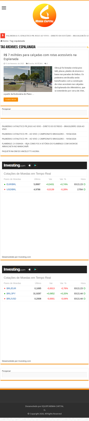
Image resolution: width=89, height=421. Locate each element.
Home (4, 41)
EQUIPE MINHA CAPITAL (53, 406)
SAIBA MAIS (10, 99)
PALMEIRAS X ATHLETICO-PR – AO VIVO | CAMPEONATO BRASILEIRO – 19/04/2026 (39, 134)
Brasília (31, 64)
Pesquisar (6, 109)
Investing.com (24, 257)
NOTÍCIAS (38, 64)
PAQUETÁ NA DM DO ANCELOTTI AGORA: (39, 151)
